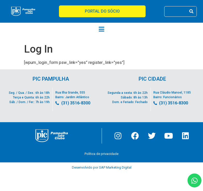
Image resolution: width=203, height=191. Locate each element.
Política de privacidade (101, 154)
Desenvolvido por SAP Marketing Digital (101, 168)
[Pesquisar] (191, 11)
